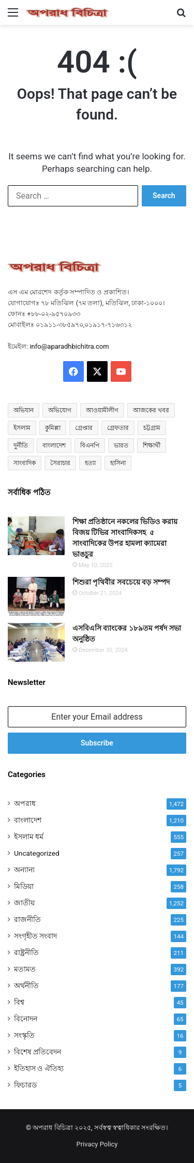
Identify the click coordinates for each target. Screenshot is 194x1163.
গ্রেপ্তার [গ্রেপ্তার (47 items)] (84, 427)
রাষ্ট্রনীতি (26, 952)
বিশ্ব (19, 1002)
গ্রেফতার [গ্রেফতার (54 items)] (118, 427)
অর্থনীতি (26, 985)
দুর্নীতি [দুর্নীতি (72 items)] (20, 445)
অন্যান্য (24, 870)
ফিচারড (25, 1085)
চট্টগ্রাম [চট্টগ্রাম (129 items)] (151, 427)
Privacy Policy (96, 1144)
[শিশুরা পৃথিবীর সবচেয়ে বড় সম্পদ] (36, 596)
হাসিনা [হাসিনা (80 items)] (118, 463)
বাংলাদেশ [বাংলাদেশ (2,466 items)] (54, 445)
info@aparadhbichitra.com (69, 346)
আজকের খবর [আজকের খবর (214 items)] (151, 410)
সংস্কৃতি (24, 1035)
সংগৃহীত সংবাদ (35, 936)
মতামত (25, 969)
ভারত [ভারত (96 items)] (121, 445)
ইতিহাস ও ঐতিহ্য (39, 1068)
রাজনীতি (27, 919)
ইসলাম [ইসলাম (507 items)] (22, 427)
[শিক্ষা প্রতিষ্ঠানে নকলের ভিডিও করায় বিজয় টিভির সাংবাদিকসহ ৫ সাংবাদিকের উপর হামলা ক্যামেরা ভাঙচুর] (36, 535)
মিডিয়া (24, 886)
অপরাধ (25, 803)
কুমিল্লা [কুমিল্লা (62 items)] (53, 427)
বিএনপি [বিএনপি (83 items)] (89, 445)
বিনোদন (25, 1019)
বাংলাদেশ (27, 820)
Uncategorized (36, 853)
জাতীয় (24, 903)
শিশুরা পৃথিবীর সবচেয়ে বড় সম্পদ (121, 582)
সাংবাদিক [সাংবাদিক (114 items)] (24, 463)
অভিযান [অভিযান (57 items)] (23, 410)
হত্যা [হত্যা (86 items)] (90, 463)
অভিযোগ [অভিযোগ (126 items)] (59, 410)
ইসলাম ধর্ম (28, 836)
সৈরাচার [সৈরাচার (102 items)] (60, 463)
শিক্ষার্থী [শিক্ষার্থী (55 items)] (151, 445)
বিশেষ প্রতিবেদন (37, 1052)
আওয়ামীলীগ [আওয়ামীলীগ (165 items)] (102, 410)
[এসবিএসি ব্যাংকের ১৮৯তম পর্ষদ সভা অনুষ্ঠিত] (36, 642)
